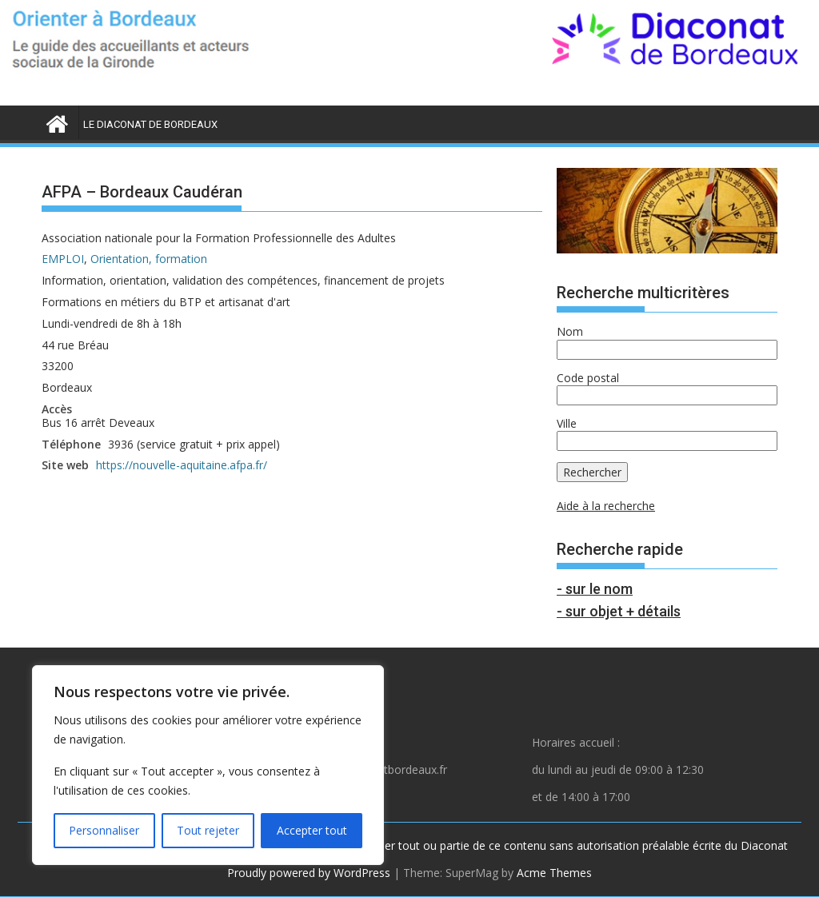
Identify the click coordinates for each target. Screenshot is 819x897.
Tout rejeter (208, 830)
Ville (567, 423)
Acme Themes (554, 872)
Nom (570, 331)
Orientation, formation (148, 258)
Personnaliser (104, 830)
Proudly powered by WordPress (308, 872)
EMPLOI (63, 258)
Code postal (588, 377)
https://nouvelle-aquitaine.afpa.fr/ (181, 464)
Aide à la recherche (606, 505)
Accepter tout (312, 830)
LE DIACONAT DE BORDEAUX (150, 124)
